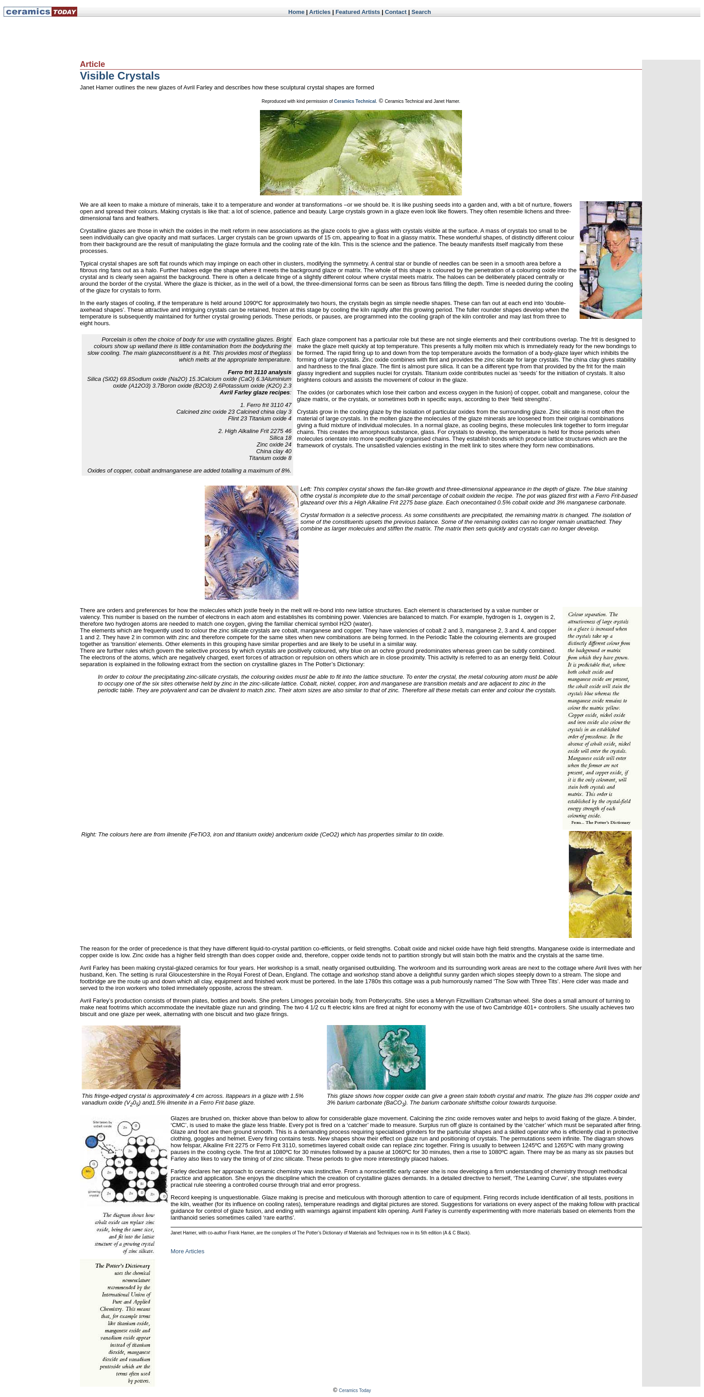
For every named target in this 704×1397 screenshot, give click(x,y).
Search (421, 12)
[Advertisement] (251, 38)
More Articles (187, 1251)
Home (296, 12)
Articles (320, 12)
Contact (395, 12)
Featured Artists (357, 12)
